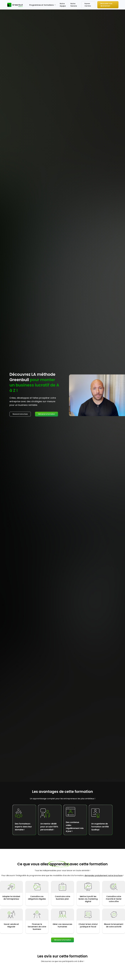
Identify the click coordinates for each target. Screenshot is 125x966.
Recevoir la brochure (20, 414)
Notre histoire (73, 4)
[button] (42, 4)
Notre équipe (63, 4)
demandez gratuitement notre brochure (103, 875)
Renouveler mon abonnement (106, 4)
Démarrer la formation (46, 414)
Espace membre (87, 4)
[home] (15, 5)
